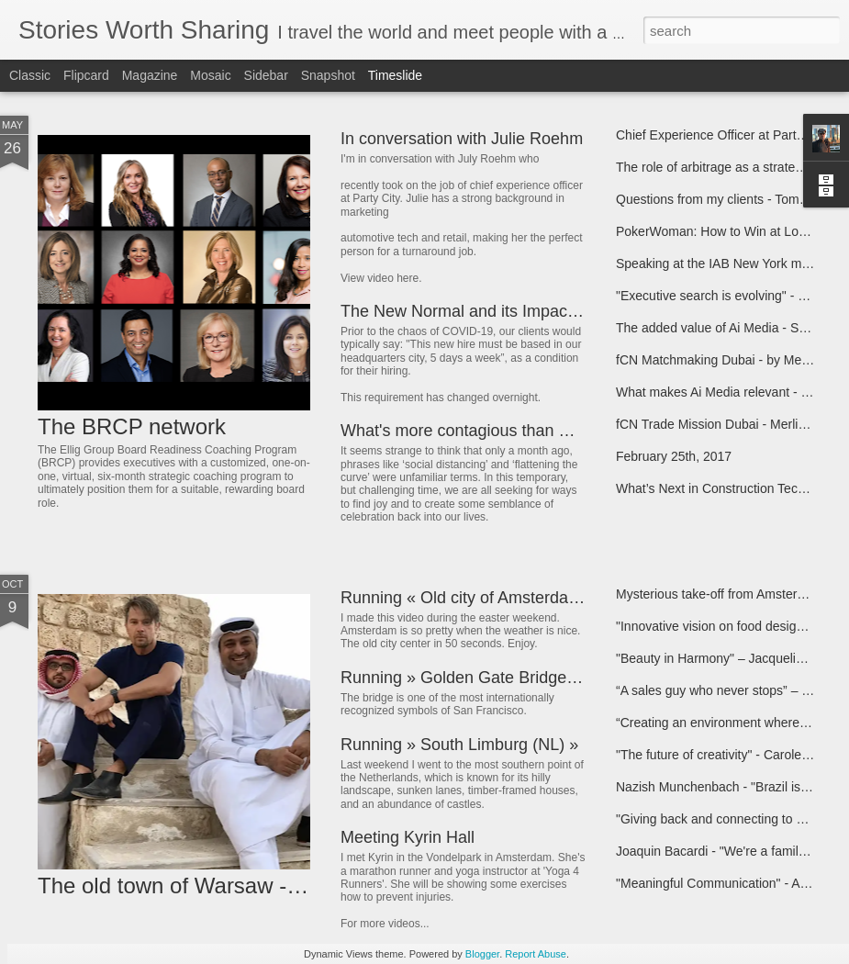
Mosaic (210, 75)
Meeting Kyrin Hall (408, 837)
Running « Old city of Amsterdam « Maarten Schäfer (531, 597)
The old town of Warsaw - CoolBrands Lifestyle (266, 885)
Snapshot (328, 75)
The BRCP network (132, 426)
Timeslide (395, 75)
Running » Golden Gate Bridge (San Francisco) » (521, 677)
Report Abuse (535, 953)
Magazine (150, 75)
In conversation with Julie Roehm (462, 138)
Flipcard (86, 75)
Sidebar (266, 75)
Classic (29, 75)
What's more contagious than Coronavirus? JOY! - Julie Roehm (573, 430)
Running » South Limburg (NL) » (459, 744)
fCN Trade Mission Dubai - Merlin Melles (731, 424)
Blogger (482, 953)
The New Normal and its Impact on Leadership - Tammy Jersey (571, 311)
